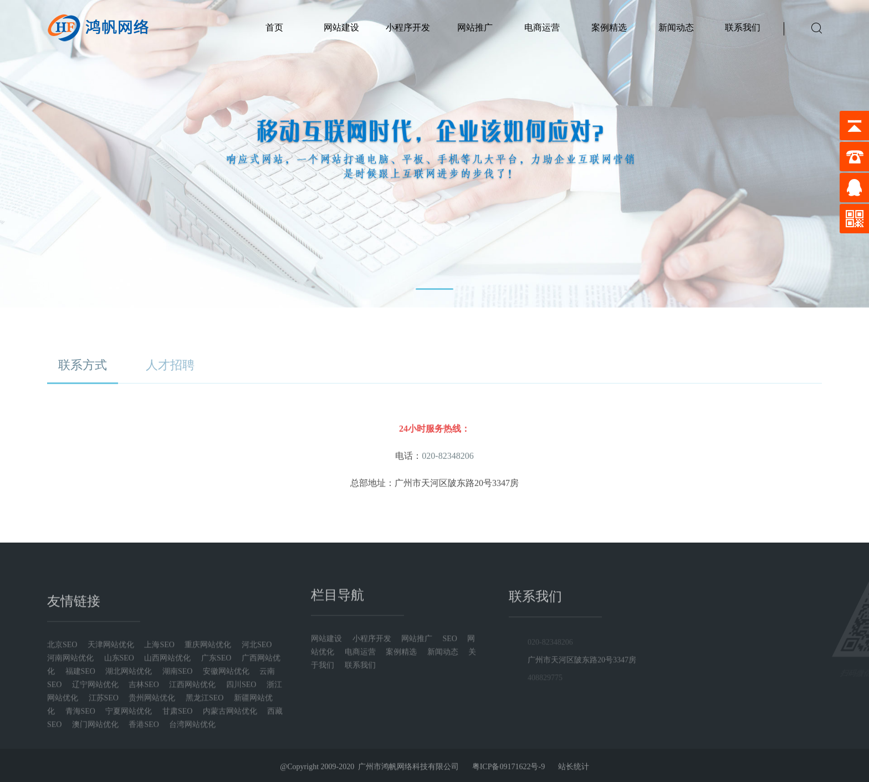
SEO (451, 696)
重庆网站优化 (208, 737)
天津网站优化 (111, 737)
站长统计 (573, 775)
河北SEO (257, 737)
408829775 (545, 744)
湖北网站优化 (128, 764)
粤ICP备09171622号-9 (508, 775)
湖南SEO (177, 764)
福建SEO (80, 764)
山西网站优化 (167, 751)
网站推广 (475, 27)
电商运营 (542, 27)
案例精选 (609, 27)
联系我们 (742, 27)
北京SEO (62, 737)
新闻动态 (676, 27)
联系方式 (82, 367)
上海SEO (159, 737)
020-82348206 (550, 708)
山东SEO (119, 751)
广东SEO (216, 751)
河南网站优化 (70, 751)
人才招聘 (170, 367)
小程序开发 (408, 27)
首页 (274, 27)
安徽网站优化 (226, 764)
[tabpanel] (434, 154)
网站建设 (341, 27)
